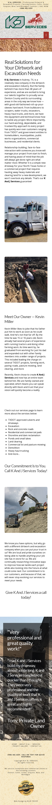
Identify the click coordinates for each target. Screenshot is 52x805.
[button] (46, 35)
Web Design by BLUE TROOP (26, 801)
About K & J (24, 744)
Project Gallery (20, 746)
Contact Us (35, 746)
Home (14, 744)
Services (36, 744)
